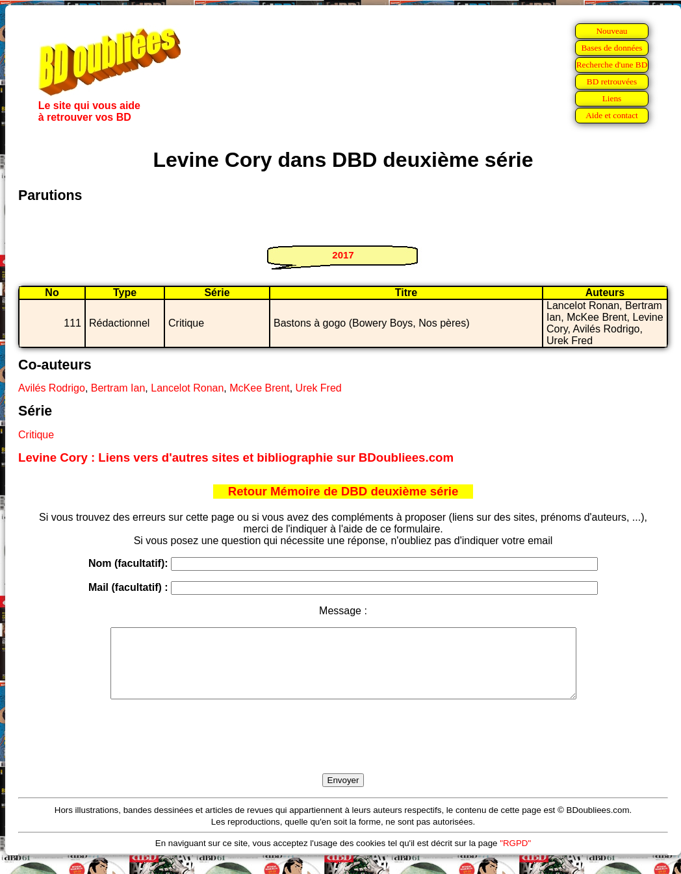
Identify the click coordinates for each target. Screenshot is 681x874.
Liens (612, 98)
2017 (342, 254)
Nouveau (611, 31)
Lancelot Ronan (187, 387)
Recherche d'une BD (612, 64)
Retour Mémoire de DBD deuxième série (343, 491)
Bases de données (611, 48)
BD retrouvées (612, 81)
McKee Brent (259, 387)
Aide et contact (611, 115)
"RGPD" (515, 857)
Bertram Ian (118, 387)
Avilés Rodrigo (51, 387)
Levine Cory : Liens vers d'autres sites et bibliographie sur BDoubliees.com (236, 457)
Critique (36, 434)
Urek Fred (319, 387)
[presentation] (343, 751)
